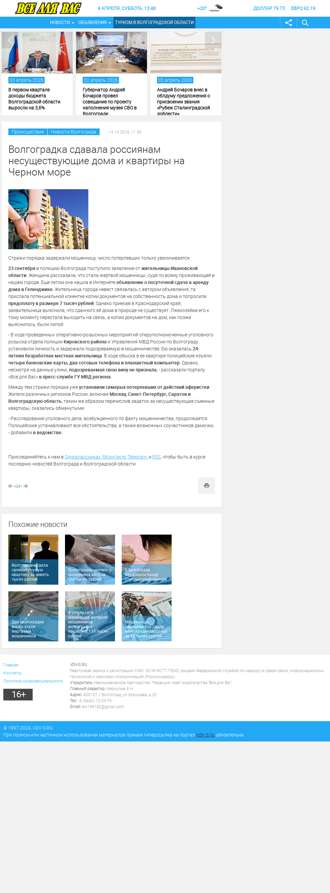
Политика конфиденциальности (33, 680)
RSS (156, 457)
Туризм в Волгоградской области (154, 22)
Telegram (137, 457)
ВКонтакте (114, 457)
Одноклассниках (83, 457)
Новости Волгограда (73, 131)
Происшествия (28, 131)
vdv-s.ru (205, 734)
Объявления (92, 22)
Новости (60, 22)
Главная (11, 664)
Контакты (12, 672)
